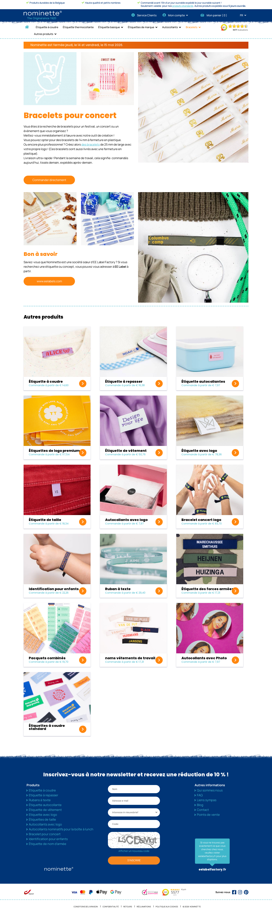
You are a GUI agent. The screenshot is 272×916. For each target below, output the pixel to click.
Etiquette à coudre (42, 790)
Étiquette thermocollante (78, 27)
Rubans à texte (40, 800)
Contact (203, 810)
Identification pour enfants (48, 839)
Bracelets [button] (191, 27)
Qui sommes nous (210, 790)
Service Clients (143, 15)
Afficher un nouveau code (133, 851)
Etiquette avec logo (43, 814)
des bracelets (90, 144)
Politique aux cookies (167, 906)
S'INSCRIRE (134, 860)
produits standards (182, 5)
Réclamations (144, 906)
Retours (127, 906)
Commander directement (49, 180)
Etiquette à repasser (43, 795)
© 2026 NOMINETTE (192, 906)
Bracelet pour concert (45, 834)
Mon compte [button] (176, 15)
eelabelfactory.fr (212, 869)
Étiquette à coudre (47, 27)
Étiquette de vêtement (45, 810)
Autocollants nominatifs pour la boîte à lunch (61, 829)
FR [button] (244, 15)
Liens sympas (206, 800)
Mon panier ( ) (213, 15)
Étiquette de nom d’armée (47, 844)
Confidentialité (111, 906)
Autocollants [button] (170, 27)
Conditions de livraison (86, 906)
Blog (200, 805)
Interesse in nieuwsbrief (125, 812)
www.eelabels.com (49, 281)
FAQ (200, 795)
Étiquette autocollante (45, 805)
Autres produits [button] (43, 34)
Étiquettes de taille (42, 819)
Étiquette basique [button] (109, 27)
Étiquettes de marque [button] (141, 27)
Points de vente (208, 814)
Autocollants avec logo (45, 824)
